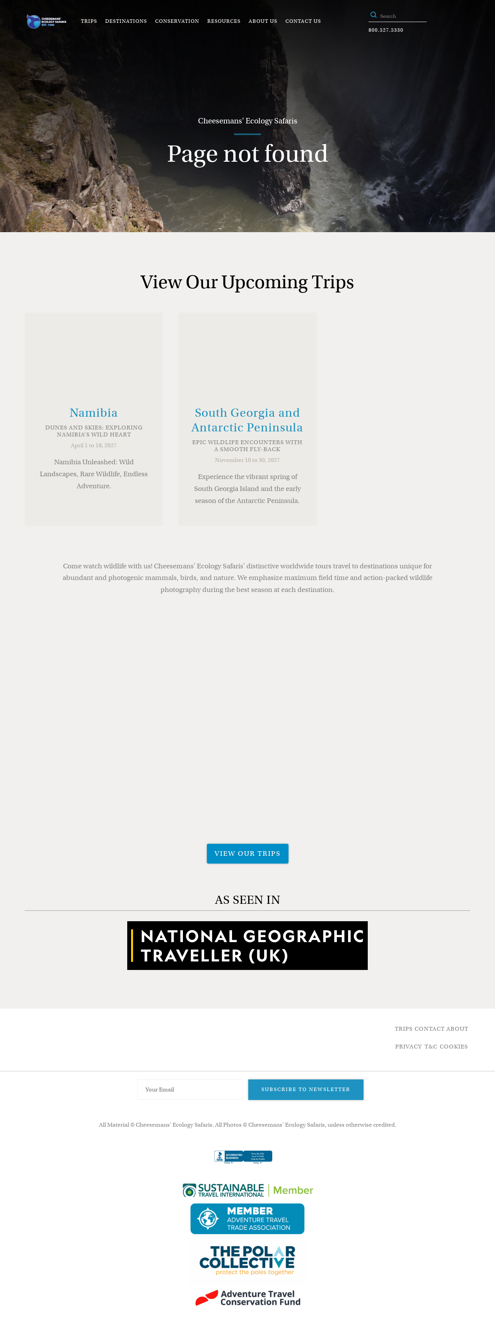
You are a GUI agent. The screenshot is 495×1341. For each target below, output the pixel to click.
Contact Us (303, 21)
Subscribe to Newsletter (305, 1089)
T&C (431, 1046)
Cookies (454, 1046)
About (457, 1028)
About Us (263, 21)
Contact (430, 1028)
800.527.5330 (386, 30)
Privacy (408, 1046)
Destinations (126, 21)
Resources (224, 21)
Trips (89, 21)
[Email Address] (189, 1089)
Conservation (177, 21)
